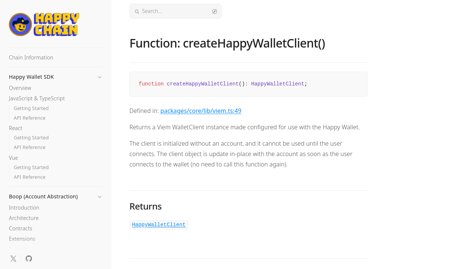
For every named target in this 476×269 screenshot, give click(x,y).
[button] (56, 74)
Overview (20, 87)
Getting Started (31, 108)
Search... (175, 10)
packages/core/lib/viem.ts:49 (200, 111)
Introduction (24, 207)
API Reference (30, 118)
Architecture (24, 217)
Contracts (20, 228)
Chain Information (31, 57)
